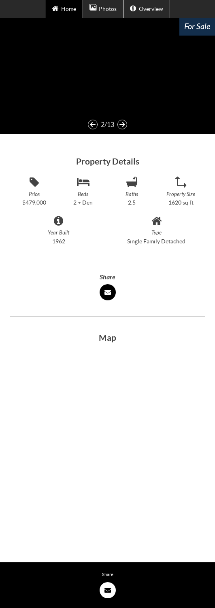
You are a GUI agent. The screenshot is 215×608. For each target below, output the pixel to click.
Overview (146, 8)
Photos (103, 8)
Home (64, 8)
